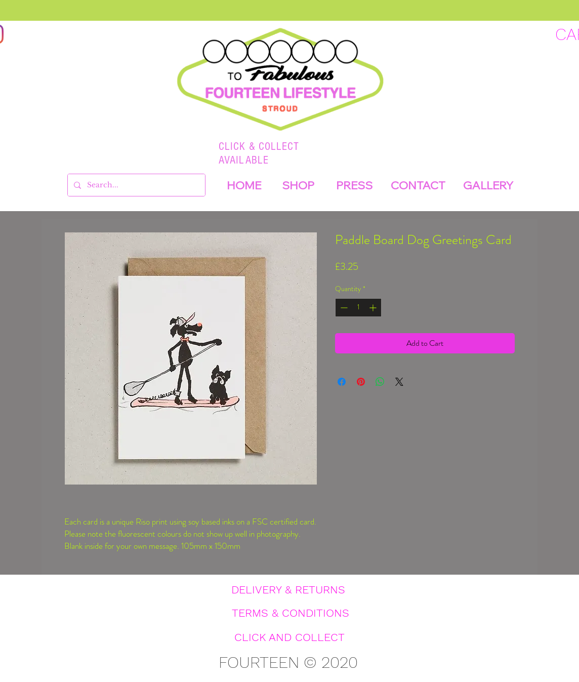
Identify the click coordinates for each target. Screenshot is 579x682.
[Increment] (373, 307)
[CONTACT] (418, 185)
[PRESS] (354, 185)
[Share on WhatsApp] (380, 382)
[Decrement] (343, 307)
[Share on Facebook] (342, 382)
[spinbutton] (358, 307)
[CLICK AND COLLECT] (289, 637)
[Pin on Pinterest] (361, 382)
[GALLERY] (488, 185)
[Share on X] (399, 382)
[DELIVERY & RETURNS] (288, 590)
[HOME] (244, 185)
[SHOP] (298, 185)
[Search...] (135, 185)
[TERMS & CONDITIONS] (290, 613)
